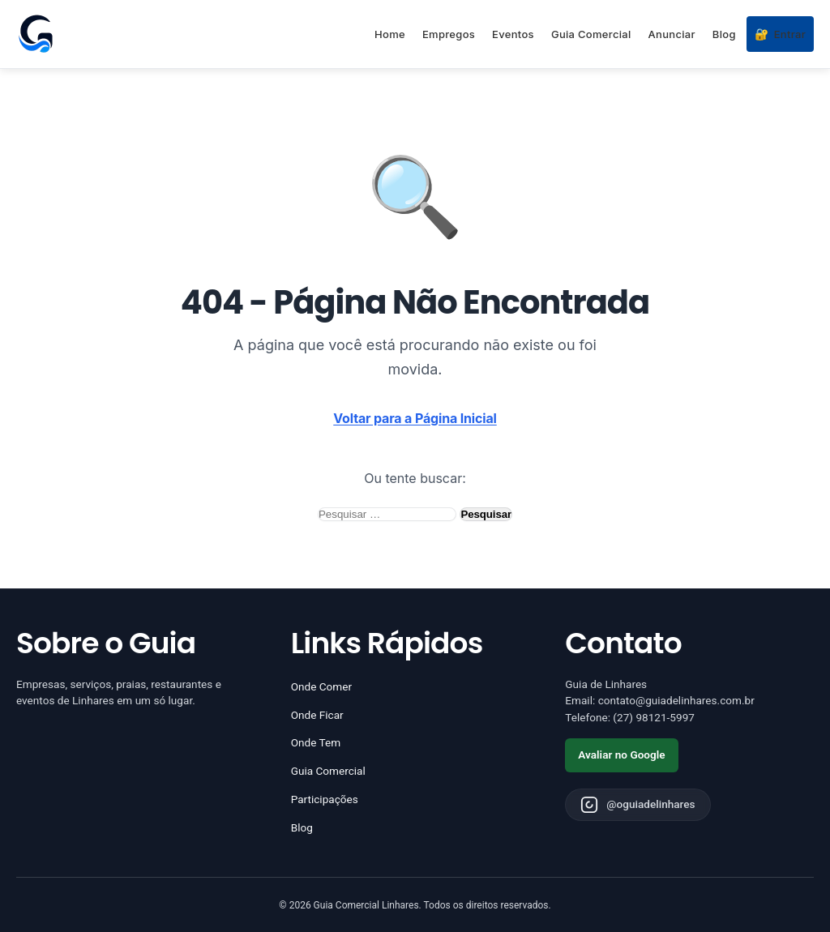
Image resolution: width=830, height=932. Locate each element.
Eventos (513, 34)
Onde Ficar (317, 714)
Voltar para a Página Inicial (415, 418)
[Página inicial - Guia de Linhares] (35, 34)
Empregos (448, 34)
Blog (724, 34)
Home (389, 34)
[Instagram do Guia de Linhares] (637, 805)
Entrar (780, 34)
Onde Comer (321, 686)
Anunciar (671, 34)
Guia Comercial (591, 34)
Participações (324, 799)
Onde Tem (315, 742)
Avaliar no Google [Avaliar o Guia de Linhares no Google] (621, 754)
